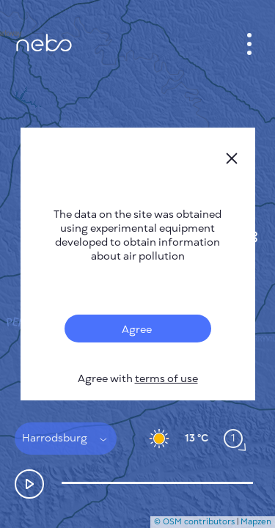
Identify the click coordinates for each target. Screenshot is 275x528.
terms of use (166, 379)
